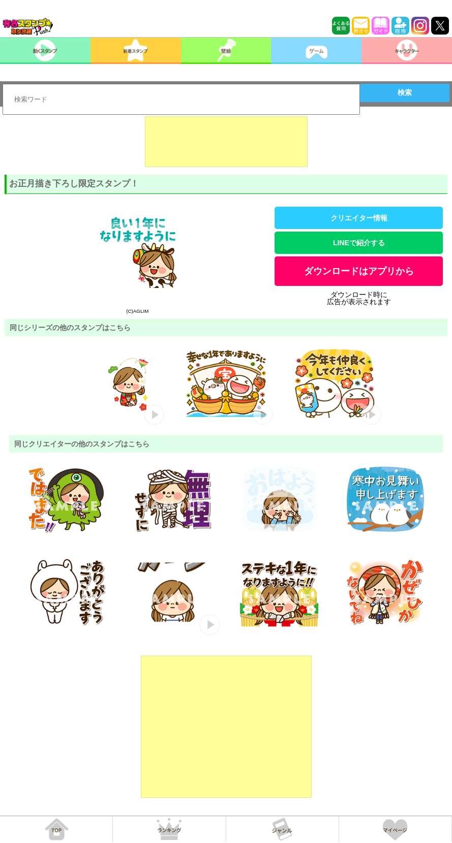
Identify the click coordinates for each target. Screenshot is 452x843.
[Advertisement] (226, 141)
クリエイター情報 (358, 218)
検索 (405, 92)
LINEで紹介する (359, 243)
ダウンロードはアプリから (359, 271)
